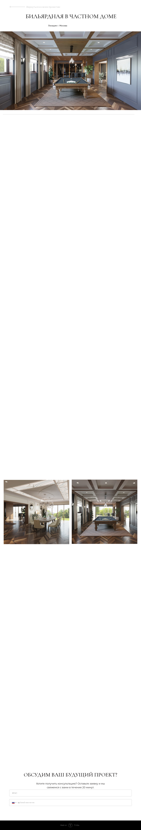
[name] (70, 793)
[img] (17, 7)
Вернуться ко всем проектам (43, 7)
